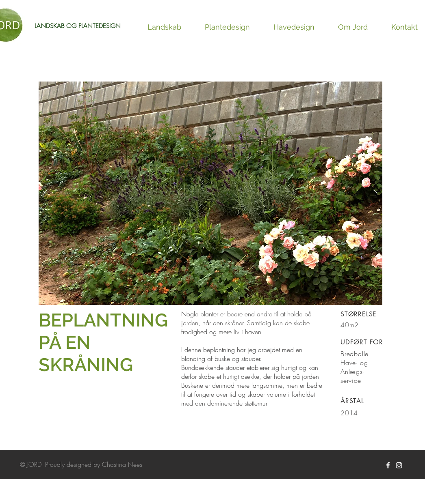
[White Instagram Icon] (399, 465)
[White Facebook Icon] (388, 465)
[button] (210, 193)
